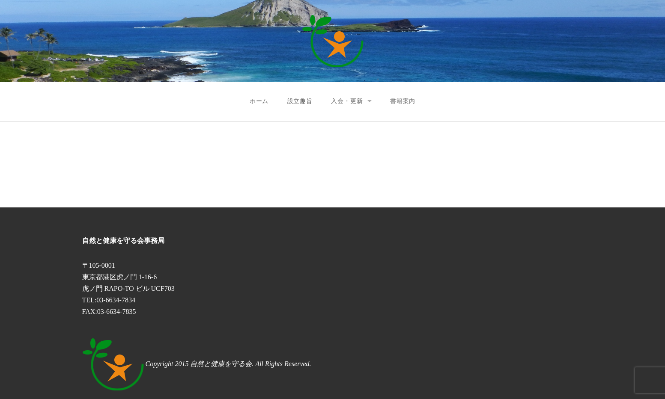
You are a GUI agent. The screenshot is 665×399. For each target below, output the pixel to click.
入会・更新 (347, 101)
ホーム (259, 101)
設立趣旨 (300, 101)
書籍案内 (402, 101)
